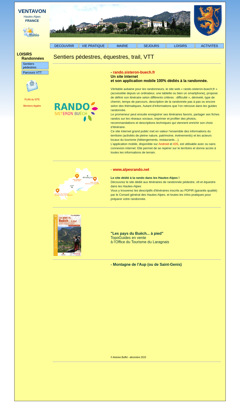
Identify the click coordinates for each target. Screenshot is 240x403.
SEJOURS (151, 46)
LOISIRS (180, 46)
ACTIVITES (209, 46)
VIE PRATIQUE (93, 46)
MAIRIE (122, 46)
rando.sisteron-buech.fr (134, 72)
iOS (175, 144)
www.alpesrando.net (131, 170)
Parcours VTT (32, 72)
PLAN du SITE (32, 99)
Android (163, 144)
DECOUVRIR (64, 46)
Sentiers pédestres (29, 65)
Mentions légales (32, 106)
